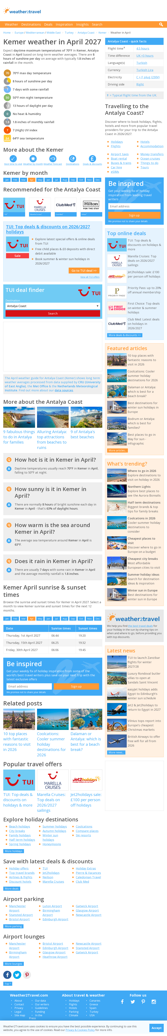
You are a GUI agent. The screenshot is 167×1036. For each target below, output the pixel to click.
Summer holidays (55, 829)
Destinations (31, 24)
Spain (93, 1010)
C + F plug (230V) (147, 77)
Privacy (19, 1010)
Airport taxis (120, 154)
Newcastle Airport (88, 917)
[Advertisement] (104, 10)
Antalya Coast (86, 32)
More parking (13, 928)
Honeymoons (52, 846)
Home (7, 32)
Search (97, 24)
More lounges (13, 966)
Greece (94, 1006)
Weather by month (33, 164)
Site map (20, 1017)
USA (92, 1017)
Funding (40, 1014)
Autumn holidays (54, 833)
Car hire (116, 167)
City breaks (17, 833)
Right (140, 84)
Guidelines (41, 1010)
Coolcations (84, 829)
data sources (64, 392)
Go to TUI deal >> (84, 273)
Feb (15, 179)
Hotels (145, 142)
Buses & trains (121, 163)
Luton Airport (52, 908)
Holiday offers (19, 871)
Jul (56, 179)
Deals (48, 24)
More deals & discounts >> (125, 335)
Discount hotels (20, 884)
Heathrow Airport (55, 959)
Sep (73, 179)
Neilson (48, 879)
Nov (89, 179)
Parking (74, 1014)
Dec (98, 179)
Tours (144, 167)
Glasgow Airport (87, 913)
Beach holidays (19, 829)
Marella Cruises (53, 884)
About (18, 1003)
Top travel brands (22, 875)
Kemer (102, 32)
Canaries (95, 1003)
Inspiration (64, 24)
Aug (65, 179)
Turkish (141, 63)
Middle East (54, 32)
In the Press (35, 1019)
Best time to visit (13, 164)
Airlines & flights (20, 879)
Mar (23, 179)
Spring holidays (20, 846)
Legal (18, 1014)
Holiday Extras (86, 871)
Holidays (117, 142)
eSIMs (115, 172)
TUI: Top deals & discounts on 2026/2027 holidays (48, 231)
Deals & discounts (92, 164)
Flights (116, 146)
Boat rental (119, 158)
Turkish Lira (144, 70)
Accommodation (151, 146)
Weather (11, 24)
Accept (157, 1028)
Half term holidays (22, 842)
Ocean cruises (150, 158)
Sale (18, 258)
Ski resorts (83, 837)
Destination (13, 302)
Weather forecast (53, 164)
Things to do (149, 163)
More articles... (117, 450)
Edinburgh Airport (55, 921)
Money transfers (152, 154)
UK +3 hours (144, 56)
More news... (116, 752)
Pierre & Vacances (88, 875)
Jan (7, 179)
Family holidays (20, 837)
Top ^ (8, 985)
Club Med (82, 884)
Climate (73, 1017)
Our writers (42, 1006)
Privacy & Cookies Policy (80, 1030)
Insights (82, 24)
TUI (45, 871)
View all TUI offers (89, 279)
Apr (31, 179)
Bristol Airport (19, 921)
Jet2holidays (51, 875)
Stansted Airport (21, 917)
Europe (19, 32)
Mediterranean (35, 32)
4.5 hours (142, 48)
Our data (40, 1003)
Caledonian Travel (88, 879)
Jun (48, 179)
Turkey (69, 32)
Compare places (87, 833)
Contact (19, 1006)
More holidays (13, 853)
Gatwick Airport (87, 908)
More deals (12, 891)
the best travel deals (140, 626)
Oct (81, 179)
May (40, 179)
